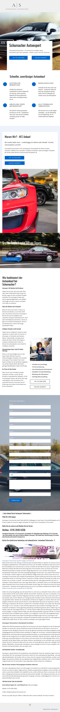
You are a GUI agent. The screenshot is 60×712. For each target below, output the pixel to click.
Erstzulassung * (13, 445)
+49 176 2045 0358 (18, 58)
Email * (11, 411)
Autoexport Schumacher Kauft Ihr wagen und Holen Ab (18, 561)
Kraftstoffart (12, 465)
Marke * (11, 431)
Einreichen (15, 500)
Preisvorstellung (14, 451)
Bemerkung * (13, 478)
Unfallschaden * (14, 472)
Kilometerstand (13, 458)
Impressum (54, 709)
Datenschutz (47, 709)
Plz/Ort (11, 417)
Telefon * (12, 424)
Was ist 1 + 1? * (13, 491)
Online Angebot (41, 58)
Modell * (11, 438)
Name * (11, 404)
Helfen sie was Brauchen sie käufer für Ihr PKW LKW (17, 588)
